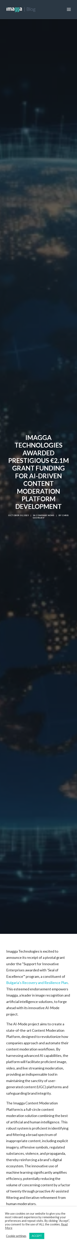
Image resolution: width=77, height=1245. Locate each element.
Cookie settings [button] (16, 1236)
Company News (45, 508)
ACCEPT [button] (37, 1235)
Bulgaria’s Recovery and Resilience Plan (37, 969)
